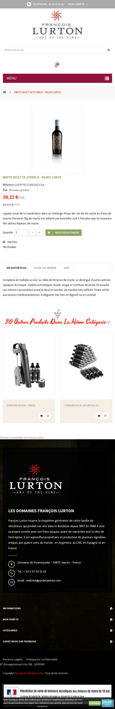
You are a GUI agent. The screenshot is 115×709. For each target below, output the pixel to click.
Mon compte (10, 619)
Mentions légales (13, 659)
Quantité (8, 232)
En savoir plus (107, 703)
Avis (66, 268)
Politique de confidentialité (41, 659)
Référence (8, 184)
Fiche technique (45, 268)
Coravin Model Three (21, 405)
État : (6, 190)
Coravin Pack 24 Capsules (81, 405)
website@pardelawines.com (43, 580)
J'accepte (94, 703)
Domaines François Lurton (29, 673)
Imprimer (12, 242)
